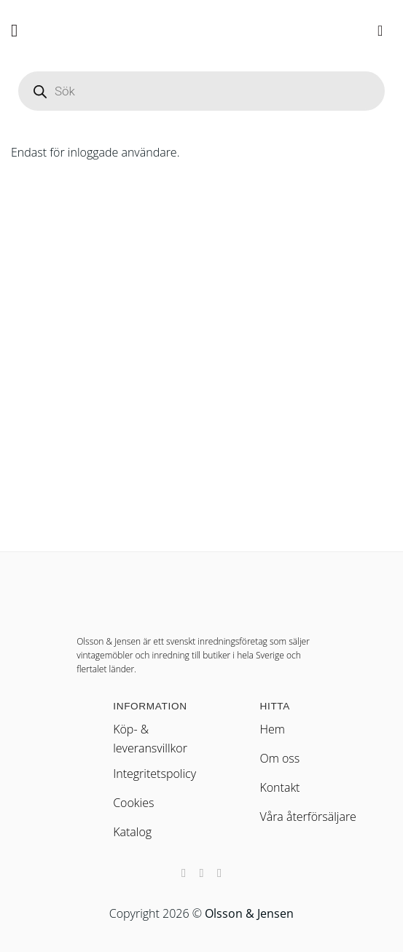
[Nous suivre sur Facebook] (183, 872)
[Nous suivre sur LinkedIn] (219, 872)
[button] (19, 30)
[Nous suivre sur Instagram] (201, 872)
